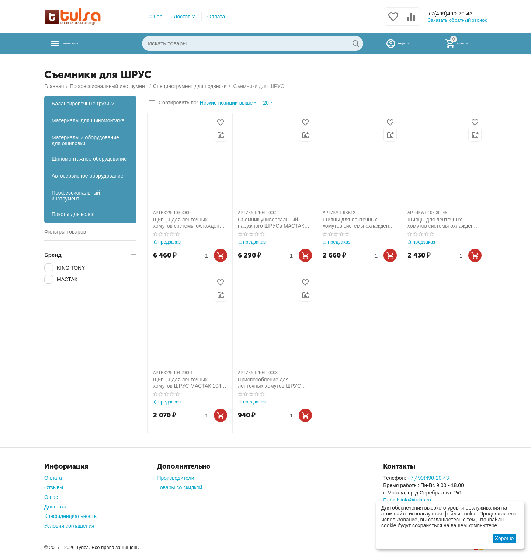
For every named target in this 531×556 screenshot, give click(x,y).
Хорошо (504, 538)
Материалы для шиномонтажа (88, 120)
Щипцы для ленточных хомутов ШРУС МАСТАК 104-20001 (188, 383)
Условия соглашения (69, 526)
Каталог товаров (90, 43)
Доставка (185, 17)
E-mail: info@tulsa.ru (407, 500)
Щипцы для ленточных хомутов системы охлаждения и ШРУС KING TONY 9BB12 (359, 223)
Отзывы (53, 487)
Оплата (216, 17)
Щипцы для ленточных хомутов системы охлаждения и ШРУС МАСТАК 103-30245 (443, 223)
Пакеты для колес (73, 214)
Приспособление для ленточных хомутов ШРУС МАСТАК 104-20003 (269, 383)
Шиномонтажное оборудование (89, 159)
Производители (175, 478)
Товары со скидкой (179, 487)
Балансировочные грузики (83, 103)
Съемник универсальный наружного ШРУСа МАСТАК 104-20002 (271, 223)
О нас (155, 17)
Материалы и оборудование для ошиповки (85, 140)
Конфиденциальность (70, 516)
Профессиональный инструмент (76, 196)
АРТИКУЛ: (162, 212)
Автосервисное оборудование (88, 176)
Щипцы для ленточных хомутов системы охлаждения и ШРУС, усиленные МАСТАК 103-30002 (189, 223)
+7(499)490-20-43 (454, 13)
